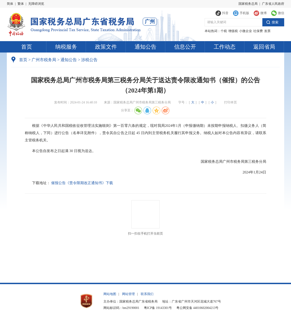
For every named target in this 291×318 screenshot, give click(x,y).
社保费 (258, 31)
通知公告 (145, 47)
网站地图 (109, 294)
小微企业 (245, 31)
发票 (267, 31)
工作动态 (225, 47)
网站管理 (128, 294)
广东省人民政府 (273, 3)
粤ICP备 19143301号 (158, 308)
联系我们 (147, 294)
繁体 (21, 3)
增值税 (233, 31)
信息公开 (185, 47)
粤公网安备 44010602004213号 (197, 308)
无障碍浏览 (36, 3)
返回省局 (264, 47)
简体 (10, 3)
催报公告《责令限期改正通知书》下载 (82, 183)
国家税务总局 (248, 3)
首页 (26, 47)
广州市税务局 (44, 60)
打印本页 (230, 102)
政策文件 (106, 47)
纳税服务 (66, 47)
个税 (224, 31)
